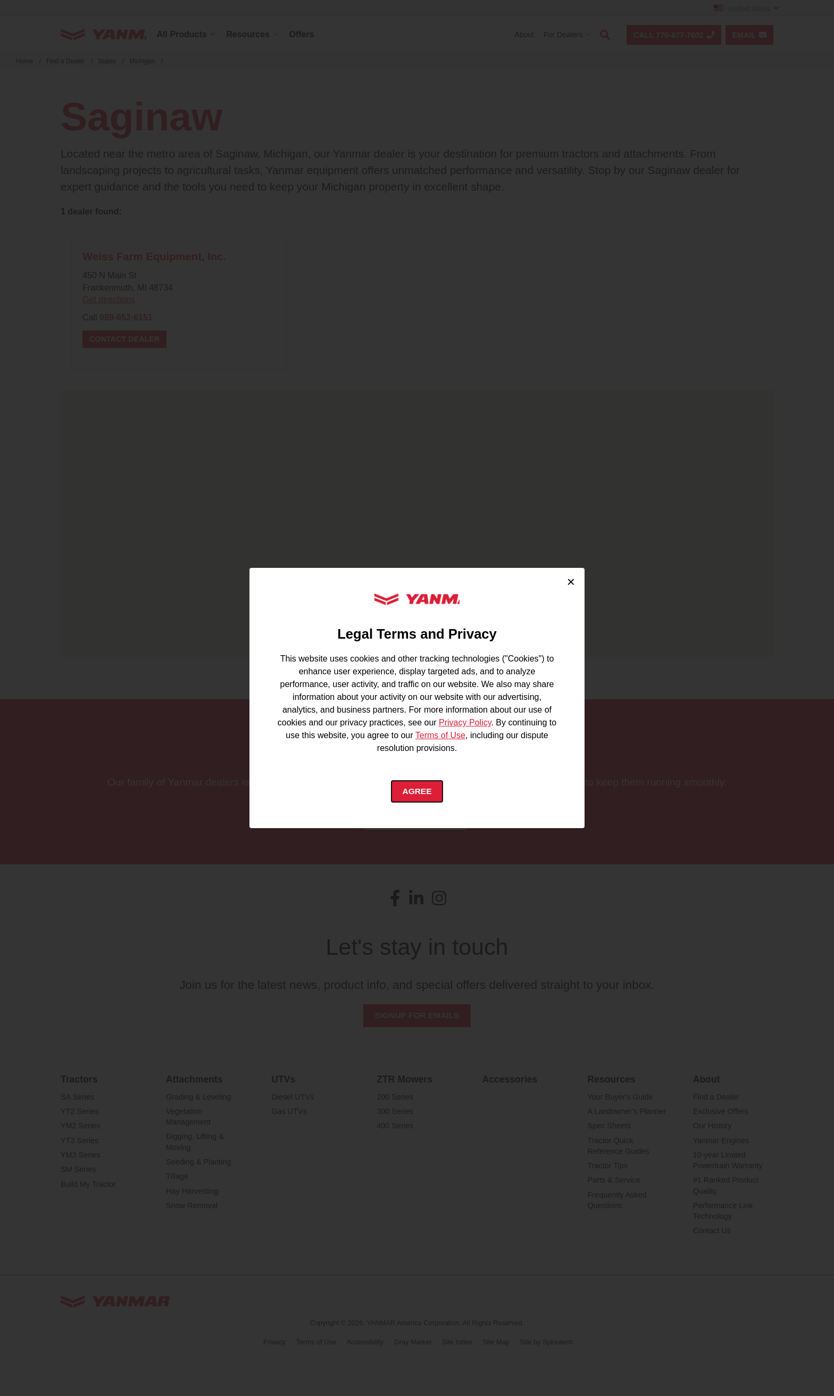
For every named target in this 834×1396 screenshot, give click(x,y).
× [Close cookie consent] (571, 580)
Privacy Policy (465, 722)
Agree (417, 791)
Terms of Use (440, 735)
